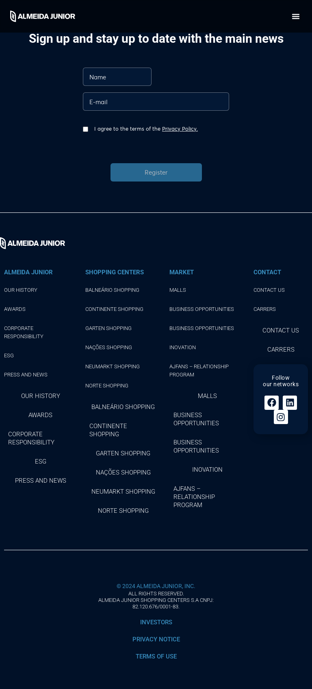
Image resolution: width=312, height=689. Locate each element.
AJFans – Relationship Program (199, 370)
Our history (20, 290)
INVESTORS (156, 622)
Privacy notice (156, 639)
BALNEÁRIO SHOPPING (112, 290)
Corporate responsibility (23, 332)
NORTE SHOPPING (106, 386)
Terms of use (156, 656)
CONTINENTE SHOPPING (114, 309)
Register (156, 172)
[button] (296, 16)
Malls (177, 290)
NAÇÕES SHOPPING (108, 347)
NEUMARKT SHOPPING (112, 366)
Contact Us (269, 290)
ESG (9, 355)
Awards (15, 309)
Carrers (265, 309)
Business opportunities (201, 309)
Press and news (26, 375)
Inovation (182, 347)
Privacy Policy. (180, 128)
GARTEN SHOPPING (108, 328)
